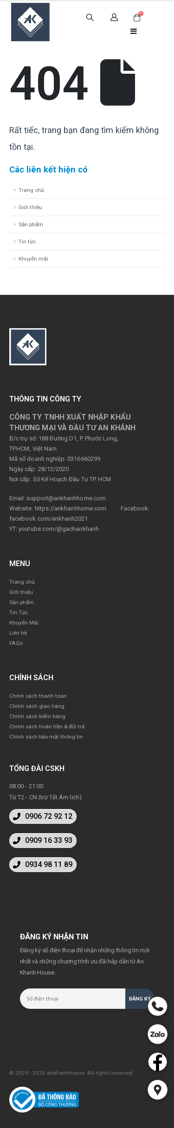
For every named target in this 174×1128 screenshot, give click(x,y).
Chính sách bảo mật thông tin (46, 736)
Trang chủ (31, 190)
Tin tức (27, 241)
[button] (43, 816)
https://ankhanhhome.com (71, 508)
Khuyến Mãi (24, 622)
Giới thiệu (30, 207)
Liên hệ (18, 633)
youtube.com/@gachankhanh (59, 528)
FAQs (16, 643)
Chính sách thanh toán (38, 696)
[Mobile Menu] (133, 31)
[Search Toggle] (90, 18)
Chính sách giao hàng (36, 706)
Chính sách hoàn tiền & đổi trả (46, 726)
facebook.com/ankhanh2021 (48, 518)
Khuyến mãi (33, 258)
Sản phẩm (31, 224)
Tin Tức (18, 612)
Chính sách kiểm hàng (37, 716)
